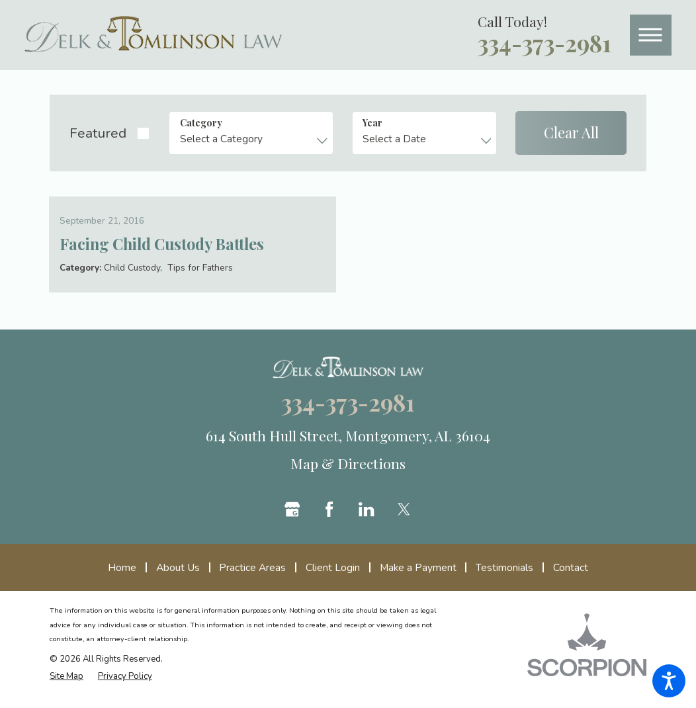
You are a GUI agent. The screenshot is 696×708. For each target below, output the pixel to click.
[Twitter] (404, 518)
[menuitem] (127, 577)
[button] (668, 680)
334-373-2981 (544, 44)
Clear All (571, 132)
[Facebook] (329, 518)
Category (201, 122)
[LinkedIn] (366, 518)
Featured (97, 133)
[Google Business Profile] (292, 518)
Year (372, 122)
